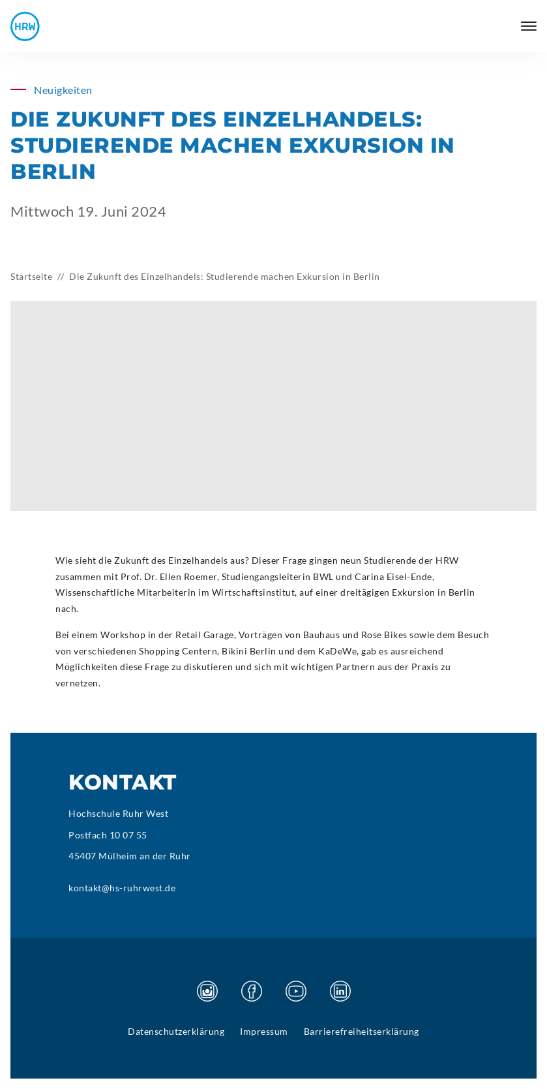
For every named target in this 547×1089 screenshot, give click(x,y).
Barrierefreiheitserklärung (361, 1031)
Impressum (264, 1031)
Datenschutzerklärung (176, 1031)
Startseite (31, 276)
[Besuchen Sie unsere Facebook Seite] (252, 991)
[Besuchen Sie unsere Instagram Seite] (207, 991)
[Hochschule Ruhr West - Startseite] (25, 26)
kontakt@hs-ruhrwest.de (121, 887)
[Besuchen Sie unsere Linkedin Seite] (340, 991)
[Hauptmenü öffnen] (528, 26)
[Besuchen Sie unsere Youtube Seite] (296, 991)
